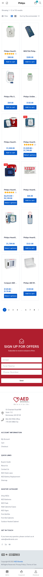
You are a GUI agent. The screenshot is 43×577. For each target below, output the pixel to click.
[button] (35, 3)
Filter (5, 16)
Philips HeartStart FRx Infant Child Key (30, 238)
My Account (5, 439)
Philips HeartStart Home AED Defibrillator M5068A (10, 142)
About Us (4, 466)
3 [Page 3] (13, 310)
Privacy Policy (21, 564)
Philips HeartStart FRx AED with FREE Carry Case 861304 (10, 190)
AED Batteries (6, 499)
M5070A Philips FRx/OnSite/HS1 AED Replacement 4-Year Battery (30, 51)
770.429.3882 (10, 422)
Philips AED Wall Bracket (30, 283)
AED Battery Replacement (10, 477)
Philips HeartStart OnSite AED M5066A (30, 142)
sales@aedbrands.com (9, 539)
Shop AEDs (5, 496)
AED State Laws (7, 473)
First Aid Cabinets (7, 518)
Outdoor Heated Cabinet (10, 521)
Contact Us (5, 469)
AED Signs (5, 510)
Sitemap (4, 480)
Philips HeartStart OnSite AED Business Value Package (10, 238)
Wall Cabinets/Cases (8, 507)
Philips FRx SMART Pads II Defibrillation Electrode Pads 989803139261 (10, 97)
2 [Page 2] (8, 310)
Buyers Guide (6, 462)
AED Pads (4, 503)
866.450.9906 (10, 419)
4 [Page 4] (17, 310)
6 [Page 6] (25, 310)
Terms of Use (31, 564)
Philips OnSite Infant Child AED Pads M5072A (30, 97)
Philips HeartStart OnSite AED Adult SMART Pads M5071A (10, 51)
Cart (2, 443)
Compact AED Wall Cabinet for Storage (10, 283)
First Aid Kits (5, 514)
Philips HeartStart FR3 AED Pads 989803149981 (30, 190)
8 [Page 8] (34, 310)
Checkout (4, 446)
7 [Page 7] (30, 310)
